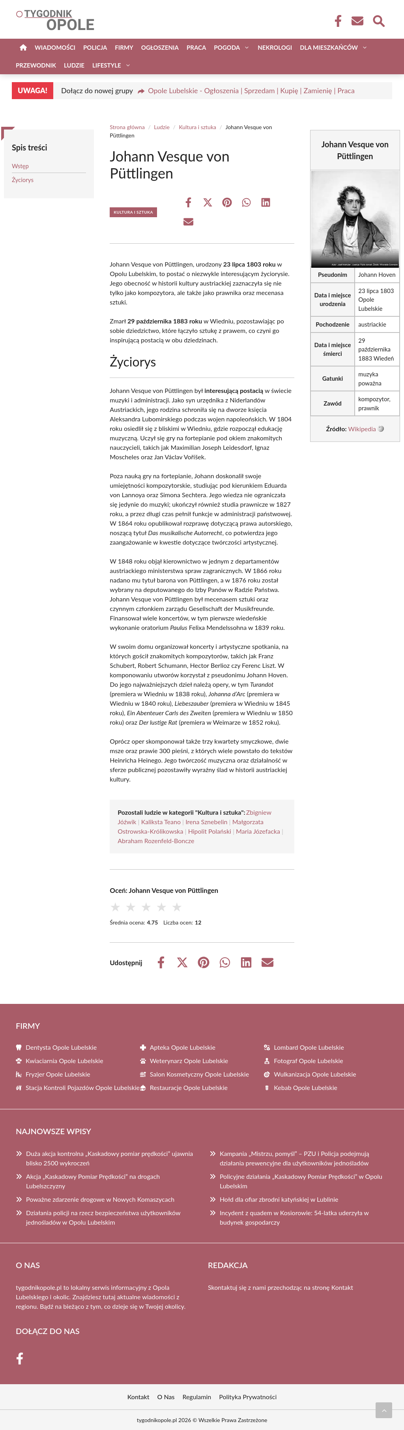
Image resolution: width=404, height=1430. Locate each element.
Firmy (124, 47)
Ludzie (74, 65)
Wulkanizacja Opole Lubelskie (315, 1074)
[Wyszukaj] (378, 20)
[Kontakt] (357, 21)
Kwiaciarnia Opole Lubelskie (64, 1060)
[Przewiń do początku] (384, 1410)
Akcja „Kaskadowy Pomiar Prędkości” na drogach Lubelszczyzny (93, 1181)
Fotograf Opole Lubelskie (308, 1060)
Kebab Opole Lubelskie (305, 1087)
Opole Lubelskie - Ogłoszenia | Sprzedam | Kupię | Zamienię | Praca (251, 90)
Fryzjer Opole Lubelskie (58, 1074)
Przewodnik (36, 65)
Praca (196, 47)
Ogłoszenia (160, 47)
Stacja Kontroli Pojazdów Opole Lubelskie (83, 1087)
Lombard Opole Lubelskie (309, 1047)
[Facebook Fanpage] (336, 21)
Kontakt (342, 1287)
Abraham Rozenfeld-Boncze (156, 840)
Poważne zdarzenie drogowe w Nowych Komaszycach (100, 1199)
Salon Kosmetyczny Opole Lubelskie (199, 1074)
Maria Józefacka (258, 831)
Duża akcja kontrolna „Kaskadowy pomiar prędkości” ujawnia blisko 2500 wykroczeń (109, 1158)
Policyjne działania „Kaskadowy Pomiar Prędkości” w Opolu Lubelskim (301, 1181)
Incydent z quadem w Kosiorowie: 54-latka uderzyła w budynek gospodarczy (294, 1217)
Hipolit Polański (209, 831)
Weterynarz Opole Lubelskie (189, 1060)
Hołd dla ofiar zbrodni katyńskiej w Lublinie (279, 1199)
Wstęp (20, 165)
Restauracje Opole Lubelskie (189, 1087)
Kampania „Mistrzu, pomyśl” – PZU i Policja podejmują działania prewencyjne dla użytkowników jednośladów (294, 1158)
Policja (95, 47)
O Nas (166, 1396)
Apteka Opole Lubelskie (182, 1047)
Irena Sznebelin (206, 821)
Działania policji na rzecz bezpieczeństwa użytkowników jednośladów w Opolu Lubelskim (103, 1217)
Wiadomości (55, 47)
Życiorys (23, 179)
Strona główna (127, 127)
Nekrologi (275, 47)
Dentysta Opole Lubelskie (61, 1047)
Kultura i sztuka (197, 127)
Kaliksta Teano (161, 821)
